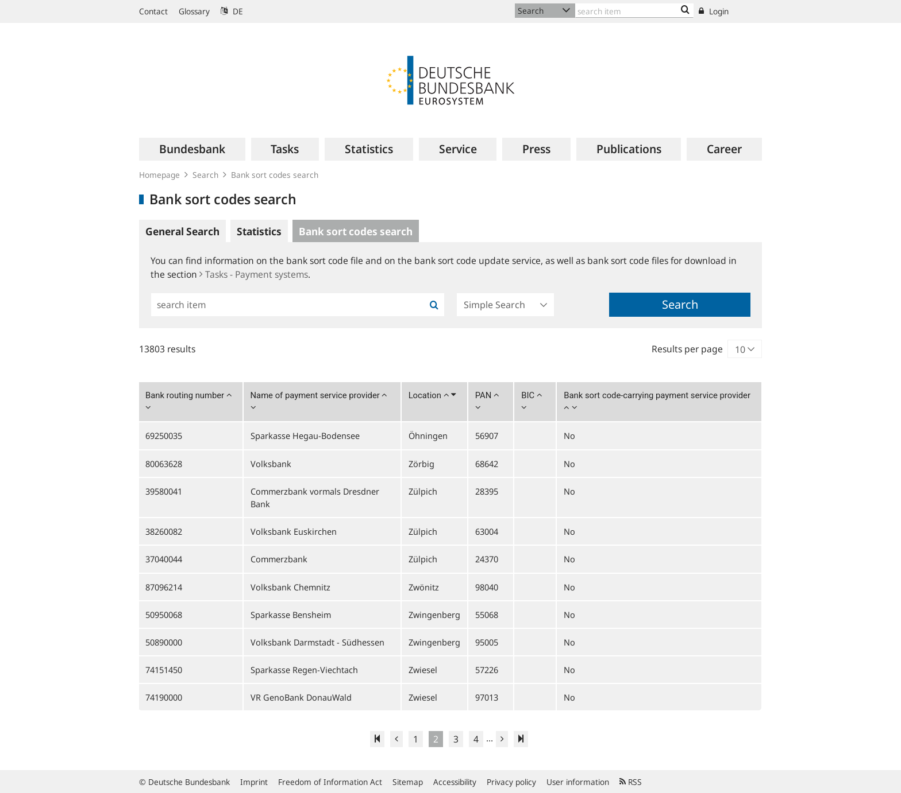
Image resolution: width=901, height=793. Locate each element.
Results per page (687, 349)
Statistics (259, 231)
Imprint (254, 781)
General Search (182, 231)
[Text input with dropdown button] (634, 10)
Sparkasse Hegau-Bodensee (305, 435)
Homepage (159, 174)
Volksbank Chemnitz (290, 587)
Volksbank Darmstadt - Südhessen (317, 642)
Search (205, 174)
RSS (630, 781)
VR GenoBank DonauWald (301, 697)
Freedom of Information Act (330, 781)
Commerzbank (279, 559)
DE (232, 11)
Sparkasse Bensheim (291, 614)
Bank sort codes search (274, 174)
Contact (153, 11)
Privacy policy (511, 781)
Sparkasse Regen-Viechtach (304, 669)
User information (577, 781)
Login (714, 11)
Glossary (194, 11)
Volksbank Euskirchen (294, 531)
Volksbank (271, 463)
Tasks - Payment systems (253, 274)
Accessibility (454, 781)
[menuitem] (192, 149)
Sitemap (407, 781)
